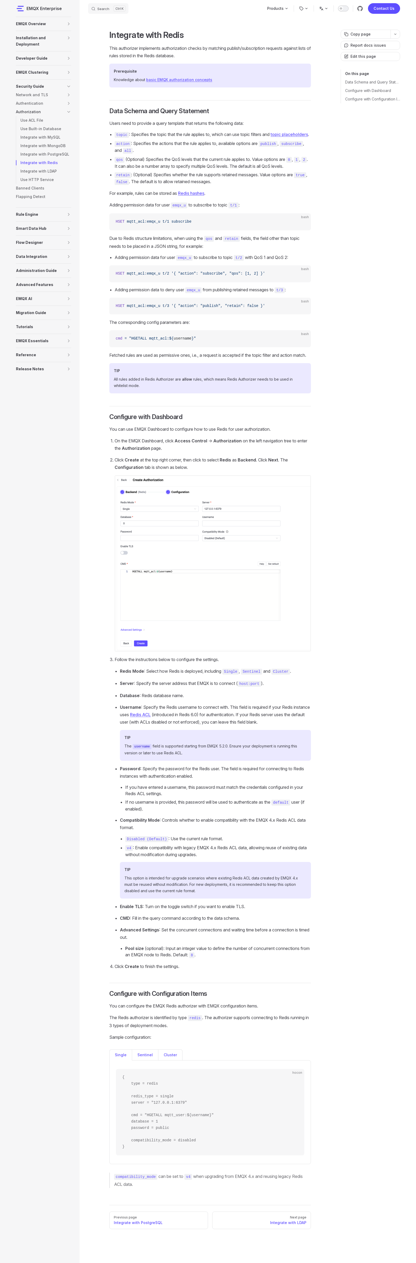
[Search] (108, 8)
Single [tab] (121, 1055)
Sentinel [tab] (145, 1055)
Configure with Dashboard (368, 90)
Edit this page (360, 56)
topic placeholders (289, 134)
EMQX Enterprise (39, 8)
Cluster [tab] (170, 1055)
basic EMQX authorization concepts (179, 79)
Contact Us (384, 8)
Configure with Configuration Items (372, 99)
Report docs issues (365, 45)
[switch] (343, 8)
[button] (68, 24)
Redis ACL (140, 714)
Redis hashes (191, 193)
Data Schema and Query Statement (372, 82)
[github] (360, 8)
